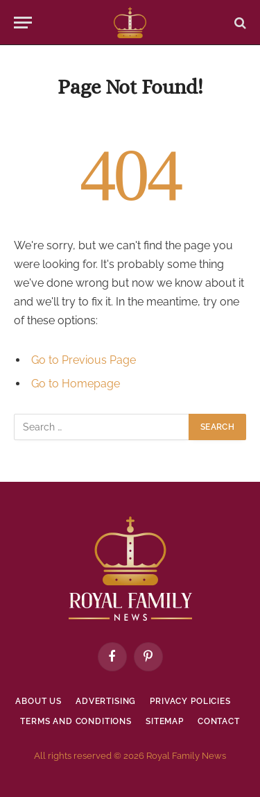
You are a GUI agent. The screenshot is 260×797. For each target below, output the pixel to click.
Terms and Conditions (76, 721)
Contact (219, 721)
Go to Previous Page (83, 360)
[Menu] (23, 22)
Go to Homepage (75, 383)
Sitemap (165, 721)
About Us (38, 701)
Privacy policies (190, 701)
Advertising (106, 701)
